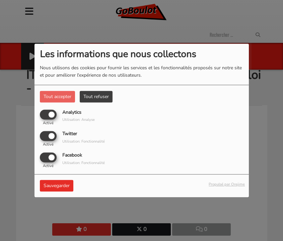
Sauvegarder (57, 186)
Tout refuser (96, 96)
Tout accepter (57, 96)
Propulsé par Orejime (227, 184)
